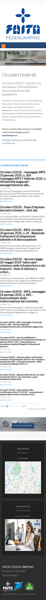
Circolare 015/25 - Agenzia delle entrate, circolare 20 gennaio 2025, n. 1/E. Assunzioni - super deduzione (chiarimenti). (22, 377)
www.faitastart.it (9, 135)
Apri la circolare (6, 201)
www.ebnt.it (7, 110)
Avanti (23, 406)
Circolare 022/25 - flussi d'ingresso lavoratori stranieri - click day (22, 208)
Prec (3, 406)
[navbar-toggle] (3, 46)
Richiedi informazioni (23, 425)
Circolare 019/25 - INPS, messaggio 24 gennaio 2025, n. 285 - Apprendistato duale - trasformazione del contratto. (23, 296)
